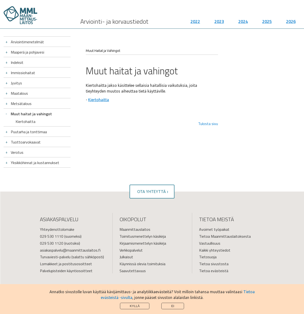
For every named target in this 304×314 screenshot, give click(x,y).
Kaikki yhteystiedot (214, 250)
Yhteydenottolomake (57, 229)
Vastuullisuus (209, 243)
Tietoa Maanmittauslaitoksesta (225, 236)
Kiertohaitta (25, 121)
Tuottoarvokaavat (26, 142)
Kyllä (135, 306)
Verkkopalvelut (131, 250)
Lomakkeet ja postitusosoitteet (66, 264)
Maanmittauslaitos (134, 229)
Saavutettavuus (132, 271)
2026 (291, 21)
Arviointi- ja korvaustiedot (114, 21)
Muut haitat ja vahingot (31, 114)
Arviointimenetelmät (27, 42)
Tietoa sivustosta (213, 264)
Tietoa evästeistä (213, 271)
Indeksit (17, 62)
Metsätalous (21, 103)
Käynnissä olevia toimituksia (142, 264)
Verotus (17, 152)
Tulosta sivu (208, 124)
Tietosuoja (208, 257)
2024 (243, 21)
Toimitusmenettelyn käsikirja (142, 236)
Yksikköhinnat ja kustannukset (35, 162)
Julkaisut (126, 257)
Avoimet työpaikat (214, 229)
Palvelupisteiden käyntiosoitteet (66, 271)
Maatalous (19, 93)
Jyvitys (16, 83)
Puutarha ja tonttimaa (29, 132)
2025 (267, 21)
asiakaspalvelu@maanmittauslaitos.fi (70, 250)
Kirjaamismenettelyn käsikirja (142, 243)
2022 (195, 21)
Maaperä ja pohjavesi (27, 52)
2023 (219, 21)
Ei (172, 306)
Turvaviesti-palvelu (55, 257)
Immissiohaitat (23, 73)
